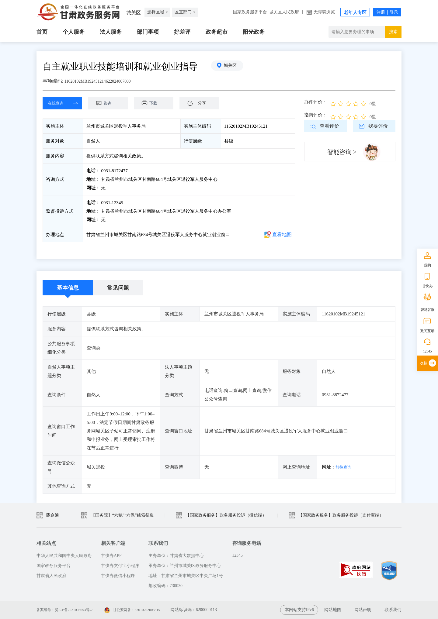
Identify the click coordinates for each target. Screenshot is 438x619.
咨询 (111, 103)
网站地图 (332, 609)
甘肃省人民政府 (51, 575)
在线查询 (58, 103)
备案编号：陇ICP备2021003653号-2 (69, 609)
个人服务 (74, 32)
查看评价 (329, 126)
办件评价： (315, 101)
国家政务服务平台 (250, 12)
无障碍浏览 (324, 12)
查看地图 (282, 234)
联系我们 (392, 609)
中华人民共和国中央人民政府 (64, 555)
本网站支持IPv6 (299, 609)
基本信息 (68, 288)
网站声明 (362, 609)
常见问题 (118, 288)
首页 (41, 32)
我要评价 (378, 126)
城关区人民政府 (284, 12)
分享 (202, 103)
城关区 (232, 66)
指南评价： (315, 114)
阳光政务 (254, 32)
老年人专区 (355, 12)
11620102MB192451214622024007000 (103, 81)
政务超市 (217, 32)
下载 (156, 103)
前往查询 (344, 467)
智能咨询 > (341, 152)
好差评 (182, 32)
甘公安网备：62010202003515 (146, 609)
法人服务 (111, 32)
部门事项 (148, 32)
